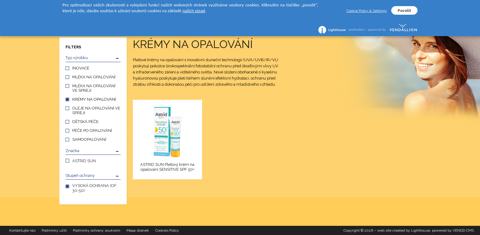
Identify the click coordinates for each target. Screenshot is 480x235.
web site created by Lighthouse (403, 230)
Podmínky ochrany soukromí (96, 230)
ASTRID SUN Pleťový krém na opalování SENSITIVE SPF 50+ (167, 167)
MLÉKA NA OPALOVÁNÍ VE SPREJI (93, 88)
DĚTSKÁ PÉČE (85, 121)
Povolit (404, 11)
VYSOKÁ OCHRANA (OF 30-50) (94, 188)
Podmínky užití (54, 230)
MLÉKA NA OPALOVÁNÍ (93, 77)
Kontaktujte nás (22, 230)
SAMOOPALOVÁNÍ (89, 139)
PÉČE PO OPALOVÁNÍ (92, 130)
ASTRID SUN (84, 161)
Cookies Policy (167, 230)
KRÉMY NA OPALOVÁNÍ (94, 99)
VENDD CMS (463, 230)
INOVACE (80, 68)
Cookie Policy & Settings (367, 11)
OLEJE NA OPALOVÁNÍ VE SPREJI (96, 110)
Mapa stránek (137, 230)
